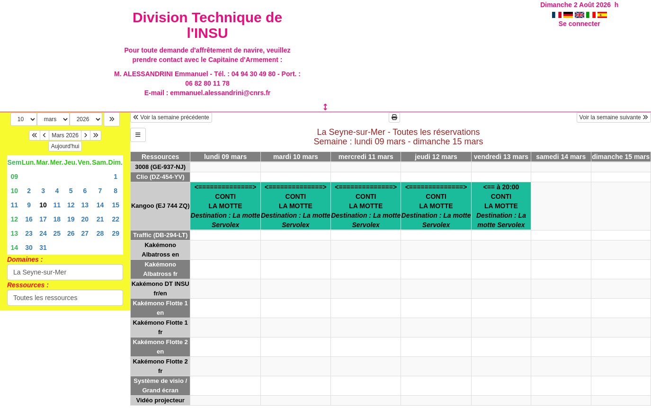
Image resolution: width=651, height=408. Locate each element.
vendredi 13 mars (501, 156)
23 (29, 233)
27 (85, 233)
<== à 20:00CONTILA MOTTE (501, 206)
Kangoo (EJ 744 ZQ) (160, 205)
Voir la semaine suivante (614, 117)
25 (57, 233)
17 (43, 219)
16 (29, 219)
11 (14, 205)
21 (100, 219)
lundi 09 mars (225, 156)
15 (115, 205)
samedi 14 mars (561, 156)
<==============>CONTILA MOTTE (225, 206)
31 (43, 247)
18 (57, 219)
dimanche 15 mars (621, 156)
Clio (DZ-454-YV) (160, 176)
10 (14, 191)
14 (100, 205)
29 (115, 233)
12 (71, 205)
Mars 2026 (65, 135)
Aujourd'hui (65, 146)
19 (71, 219)
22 (115, 219)
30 (29, 247)
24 (43, 233)
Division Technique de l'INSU (207, 25)
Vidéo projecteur (160, 400)
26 (71, 233)
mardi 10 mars (295, 156)
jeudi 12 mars (436, 156)
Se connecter (579, 23)
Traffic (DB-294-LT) (160, 235)
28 (100, 233)
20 (85, 219)
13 (85, 205)
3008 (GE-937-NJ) (160, 166)
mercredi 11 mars (366, 156)
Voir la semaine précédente (171, 117)
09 (14, 176)
